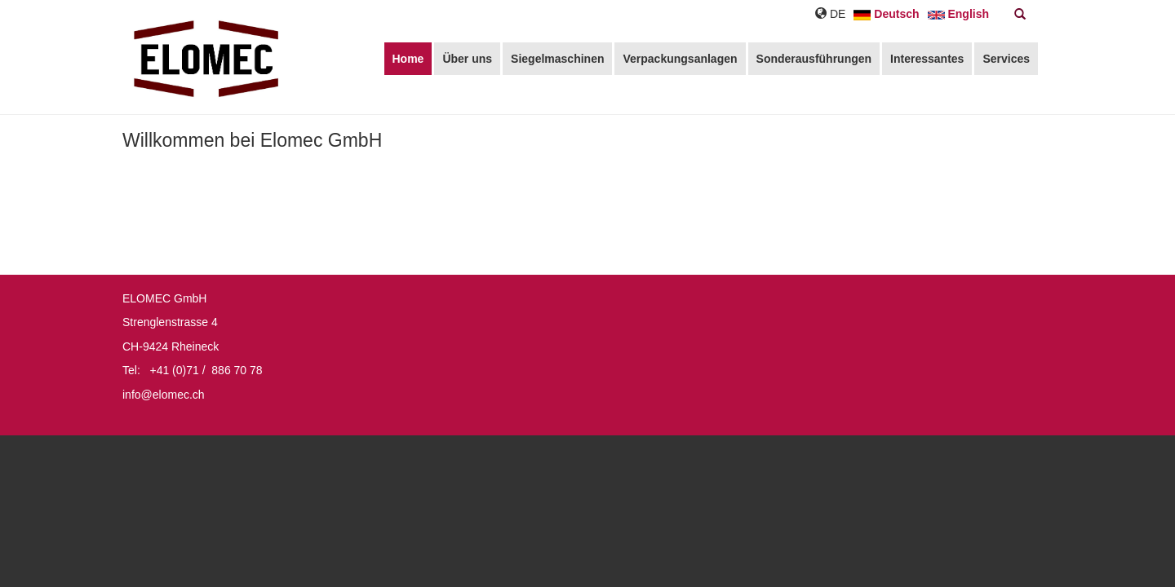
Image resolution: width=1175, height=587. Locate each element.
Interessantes (927, 58)
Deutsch (886, 13)
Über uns (467, 58)
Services (1006, 58)
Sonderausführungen (814, 58)
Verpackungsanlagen (680, 58)
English (958, 13)
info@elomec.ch (163, 394)
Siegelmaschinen (557, 58)
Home (408, 58)
